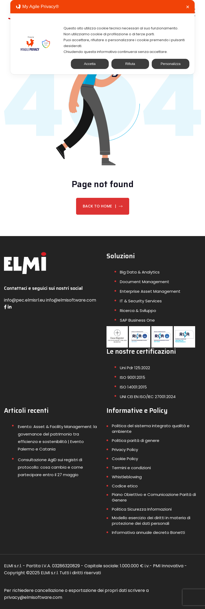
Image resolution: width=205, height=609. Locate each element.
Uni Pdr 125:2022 (135, 368)
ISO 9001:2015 (132, 377)
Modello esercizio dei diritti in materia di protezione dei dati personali (151, 520)
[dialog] (102, 37)
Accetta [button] (90, 64)
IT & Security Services (141, 301)
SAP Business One (137, 320)
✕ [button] (188, 7)
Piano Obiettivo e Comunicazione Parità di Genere (154, 497)
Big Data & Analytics (140, 272)
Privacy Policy (125, 449)
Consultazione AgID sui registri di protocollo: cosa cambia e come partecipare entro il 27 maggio (50, 467)
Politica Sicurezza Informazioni (142, 509)
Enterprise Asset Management (150, 291)
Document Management (144, 281)
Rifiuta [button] (130, 64)
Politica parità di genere (135, 440)
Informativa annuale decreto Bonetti (148, 532)
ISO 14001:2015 (133, 387)
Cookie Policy (125, 458)
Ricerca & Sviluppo (138, 310)
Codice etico (125, 486)
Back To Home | (103, 206)
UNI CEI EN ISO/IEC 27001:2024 (148, 396)
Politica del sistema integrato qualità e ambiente (151, 428)
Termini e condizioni (131, 468)
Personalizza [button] (170, 64)
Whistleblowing (127, 477)
